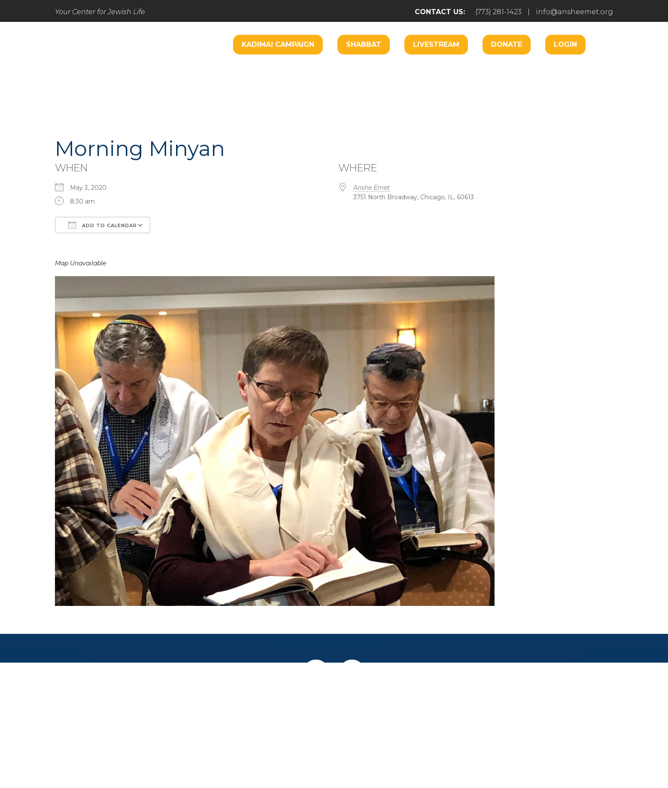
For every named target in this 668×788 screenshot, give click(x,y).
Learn (219, 97)
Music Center (556, 71)
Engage (366, 71)
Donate (506, 44)
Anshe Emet (371, 188)
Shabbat (363, 44)
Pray (256, 708)
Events (467, 708)
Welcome (226, 71)
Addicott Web (268, 757)
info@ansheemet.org (574, 12)
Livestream (436, 44)
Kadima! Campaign (278, 44)
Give (425, 708)
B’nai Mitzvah (425, 71)
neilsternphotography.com (445, 757)
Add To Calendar (102, 225)
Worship (280, 71)
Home (157, 708)
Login (565, 44)
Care (323, 71)
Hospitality (491, 71)
